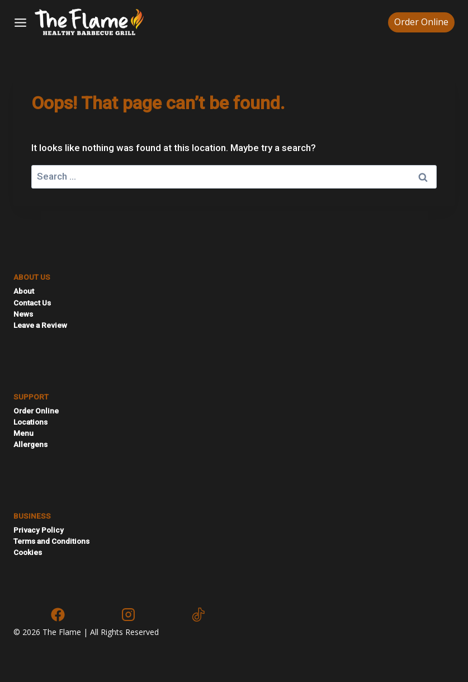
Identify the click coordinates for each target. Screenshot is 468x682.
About (23, 290)
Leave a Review (40, 325)
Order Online (421, 22)
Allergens (30, 444)
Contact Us (32, 302)
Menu (23, 433)
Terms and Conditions (51, 541)
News (23, 313)
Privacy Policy (38, 529)
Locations (30, 421)
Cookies (27, 552)
